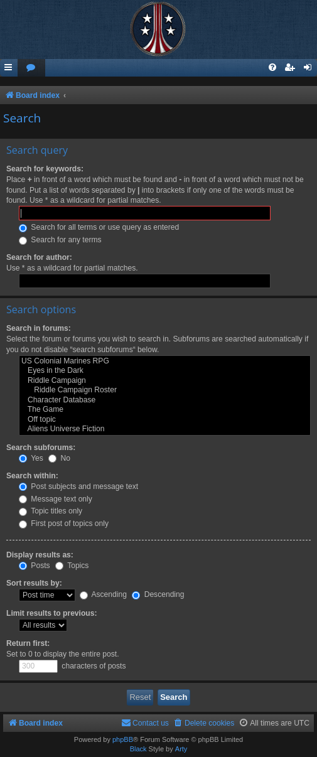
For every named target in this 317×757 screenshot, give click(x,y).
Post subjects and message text (78, 486)
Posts (34, 565)
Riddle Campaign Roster (164, 390)
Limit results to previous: (51, 613)
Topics (72, 565)
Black (138, 749)
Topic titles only (50, 511)
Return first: (28, 643)
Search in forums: (38, 328)
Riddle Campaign (164, 381)
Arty (181, 749)
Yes (31, 458)
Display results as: (39, 554)
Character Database (164, 400)
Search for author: (39, 257)
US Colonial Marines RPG (164, 362)
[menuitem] (31, 68)
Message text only (55, 499)
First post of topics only (64, 523)
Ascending (103, 594)
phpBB (122, 739)
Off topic (164, 420)
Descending (158, 594)
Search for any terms (60, 239)
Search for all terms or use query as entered (99, 227)
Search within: (32, 475)
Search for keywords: (44, 168)
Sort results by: (34, 583)
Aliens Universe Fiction (164, 429)
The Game (164, 410)
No (59, 458)
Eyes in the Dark (164, 371)
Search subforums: (40, 447)
